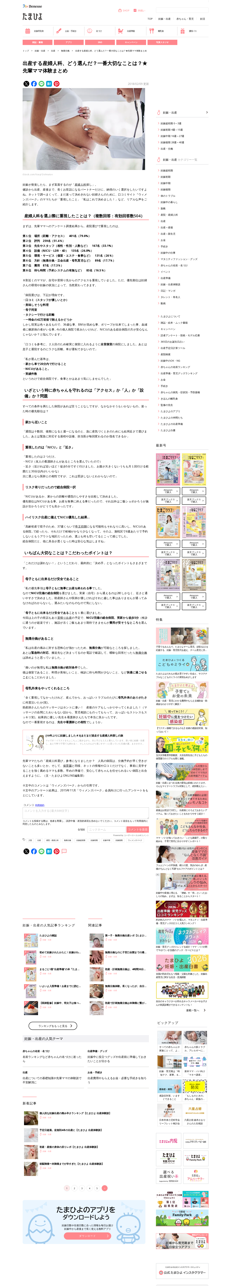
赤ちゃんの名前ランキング (175, 367)
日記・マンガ (168, 290)
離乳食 (156, 31)
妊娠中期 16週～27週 (172, 136)
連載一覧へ (192, 1010)
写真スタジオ (162, 42)
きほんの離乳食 (169, 398)
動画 (163, 303)
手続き (164, 246)
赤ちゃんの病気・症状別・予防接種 (180, 392)
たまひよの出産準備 (172, 424)
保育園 (67, 766)
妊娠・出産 (164, 19)
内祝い (139, 10)
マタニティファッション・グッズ (179, 259)
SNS (100, 42)
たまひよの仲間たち (172, 417)
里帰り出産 (64, 618)
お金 (163, 240)
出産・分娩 (167, 148)
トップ (26, 50)
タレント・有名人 (170, 297)
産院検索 (165, 354)
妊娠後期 (119, 840)
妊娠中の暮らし (169, 202)
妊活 (202, 19)
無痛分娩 (65, 50)
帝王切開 (81, 526)
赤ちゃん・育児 (185, 19)
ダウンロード (87, 1235)
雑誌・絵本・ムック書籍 (174, 322)
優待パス (188, 31)
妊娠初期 (94, 840)
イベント (165, 271)
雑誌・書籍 (37, 42)
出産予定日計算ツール (173, 348)
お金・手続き (66, 31)
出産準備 (126, 31)
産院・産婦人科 (52, 840)
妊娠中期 (106, 840)
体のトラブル (168, 195)
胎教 (163, 208)
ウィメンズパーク (135, 840)
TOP (150, 19)
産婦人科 (80, 185)
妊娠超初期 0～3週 (171, 123)
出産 (53, 50)
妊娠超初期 (80, 840)
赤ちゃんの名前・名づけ (174, 265)
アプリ (69, 42)
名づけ (94, 31)
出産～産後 (167, 227)
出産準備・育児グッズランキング (179, 373)
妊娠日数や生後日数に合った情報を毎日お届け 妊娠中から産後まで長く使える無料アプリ (87, 1227)
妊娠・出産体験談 (170, 284)
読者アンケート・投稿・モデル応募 (180, 335)
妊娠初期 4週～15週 (172, 129)
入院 (30, 840)
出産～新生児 (168, 233)
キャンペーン (131, 42)
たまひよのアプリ (170, 411)
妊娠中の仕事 (168, 252)
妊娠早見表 (34, 31)
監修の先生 (167, 405)
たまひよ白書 (168, 430)
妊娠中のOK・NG (170, 360)
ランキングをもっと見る (52, 1026)
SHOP (123, 10)
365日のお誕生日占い (173, 341)
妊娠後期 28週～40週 (172, 142)
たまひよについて (170, 316)
